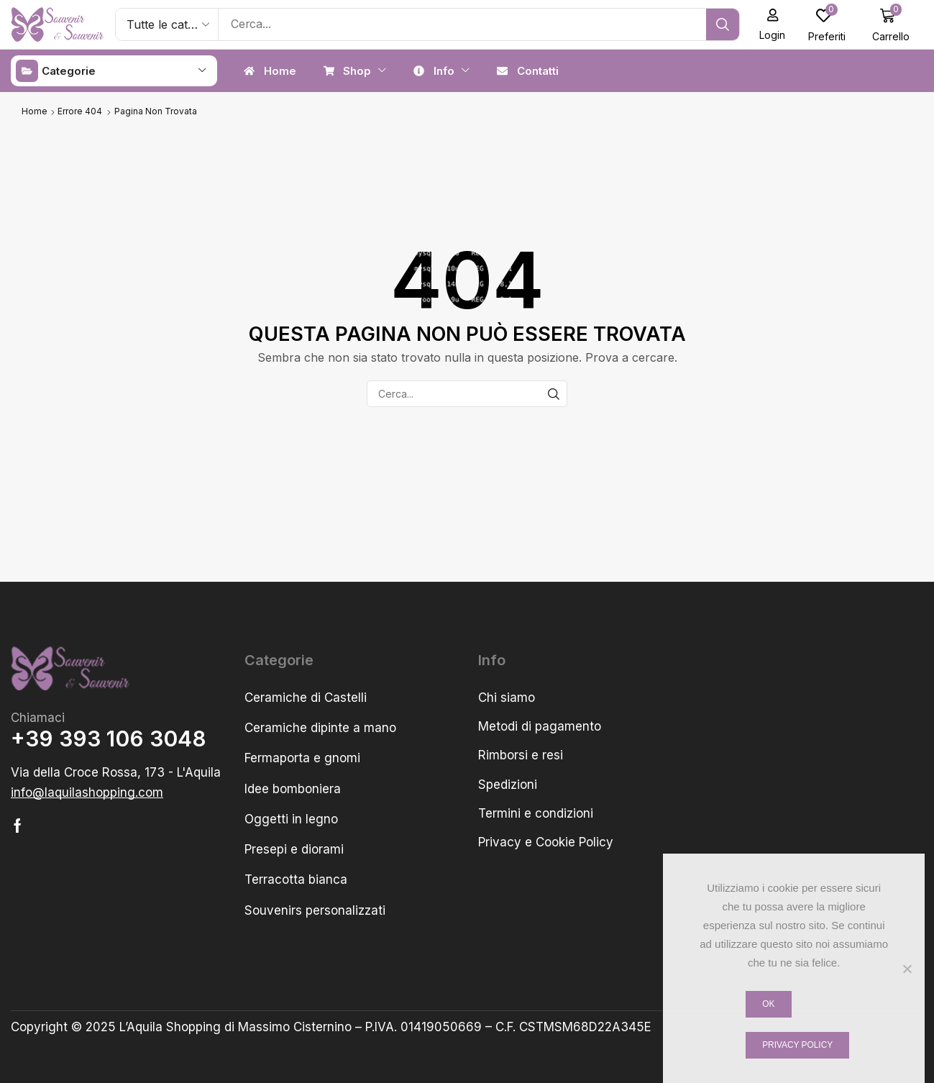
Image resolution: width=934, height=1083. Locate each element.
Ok (768, 1004)
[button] (777, 24)
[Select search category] (167, 24)
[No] (906, 968)
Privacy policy (797, 1045)
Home (34, 110)
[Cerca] (727, 24)
